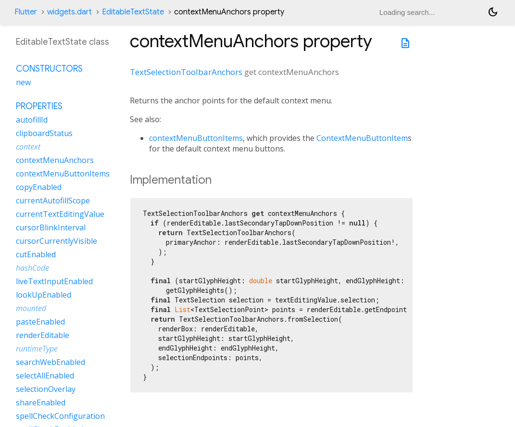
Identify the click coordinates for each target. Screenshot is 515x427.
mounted (31, 308)
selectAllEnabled (45, 375)
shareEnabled (40, 402)
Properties (39, 106)
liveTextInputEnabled (54, 281)
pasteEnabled (40, 321)
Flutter (25, 12)
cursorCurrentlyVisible (56, 241)
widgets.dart (69, 12)
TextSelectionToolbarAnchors (186, 71)
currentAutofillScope (53, 200)
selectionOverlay (45, 389)
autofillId (32, 119)
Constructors (49, 68)
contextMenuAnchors (55, 160)
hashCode (32, 268)
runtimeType (37, 348)
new (23, 82)
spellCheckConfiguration (60, 416)
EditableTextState (133, 12)
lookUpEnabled (43, 294)
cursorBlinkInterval (51, 227)
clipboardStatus (44, 133)
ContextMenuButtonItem (362, 138)
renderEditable (42, 335)
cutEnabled (36, 254)
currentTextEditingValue (60, 214)
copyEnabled (39, 187)
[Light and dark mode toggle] (493, 12)
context (28, 146)
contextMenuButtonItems (196, 138)
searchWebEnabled (50, 362)
